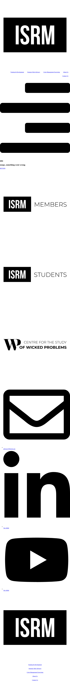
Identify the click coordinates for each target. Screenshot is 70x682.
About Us (65, 72)
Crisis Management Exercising (51, 72)
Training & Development (17, 72)
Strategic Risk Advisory (33, 72)
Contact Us (65, 76)
